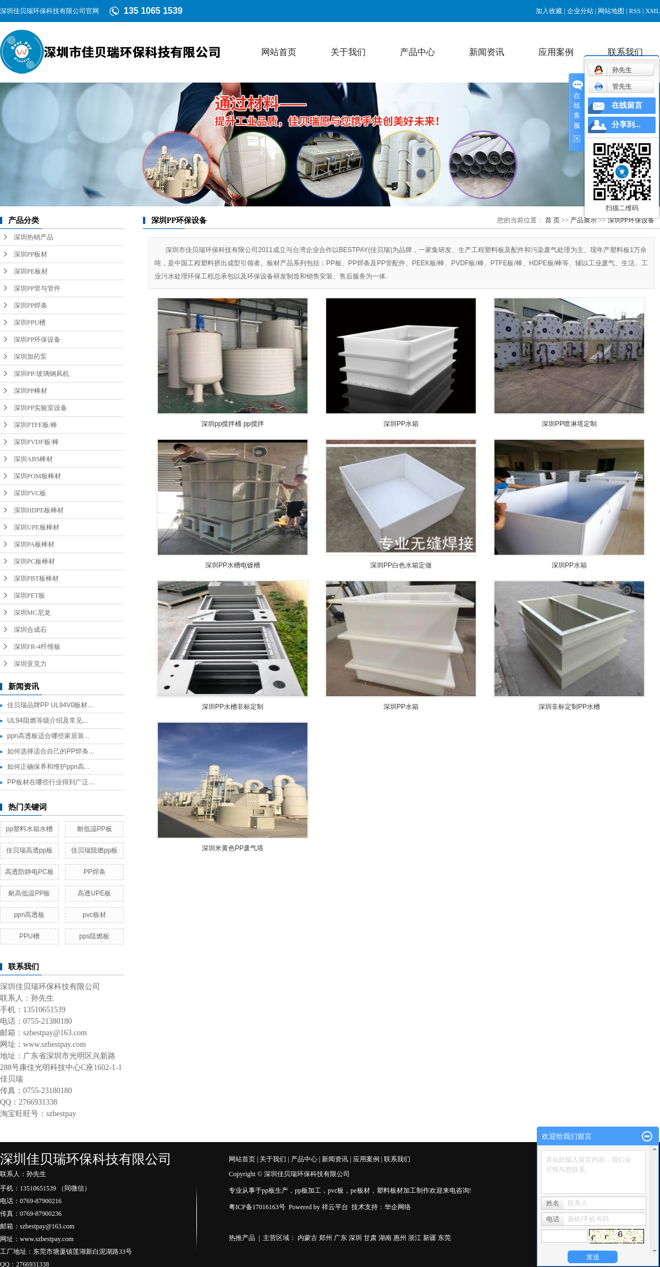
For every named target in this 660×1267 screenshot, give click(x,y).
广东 (340, 1238)
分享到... (626, 125)
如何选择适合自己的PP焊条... (50, 751)
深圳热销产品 (33, 237)
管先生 (613, 86)
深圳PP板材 (30, 254)
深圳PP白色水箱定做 (401, 565)
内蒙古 (307, 1238)
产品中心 (417, 52)
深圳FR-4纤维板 (37, 647)
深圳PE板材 (31, 271)
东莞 (444, 1238)
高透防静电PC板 (29, 872)
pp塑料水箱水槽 (29, 829)
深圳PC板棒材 (34, 561)
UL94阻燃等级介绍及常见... (47, 720)
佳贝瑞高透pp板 (29, 850)
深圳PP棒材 (30, 391)
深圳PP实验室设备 (40, 408)
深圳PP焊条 (30, 305)
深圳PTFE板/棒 (35, 425)
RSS (635, 11)
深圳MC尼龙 (32, 612)
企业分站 (580, 11)
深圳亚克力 (30, 664)
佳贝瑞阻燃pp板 (94, 850)
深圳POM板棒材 (37, 476)
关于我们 (348, 52)
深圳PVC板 (30, 493)
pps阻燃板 (94, 936)
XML (652, 11)
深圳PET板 (29, 595)
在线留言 (627, 105)
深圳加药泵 (30, 357)
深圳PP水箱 (401, 424)
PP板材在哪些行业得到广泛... (50, 782)
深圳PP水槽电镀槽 (232, 565)
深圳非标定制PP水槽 (569, 707)
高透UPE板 (94, 893)
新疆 (429, 1238)
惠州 (399, 1238)
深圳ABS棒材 (33, 459)
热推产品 (242, 1238)
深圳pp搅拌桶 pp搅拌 (232, 424)
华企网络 (397, 1207)
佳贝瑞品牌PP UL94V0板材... (50, 705)
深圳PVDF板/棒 (36, 442)
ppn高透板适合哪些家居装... (48, 736)
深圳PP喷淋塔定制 (569, 424)
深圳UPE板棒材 (36, 527)
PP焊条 (95, 872)
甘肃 (370, 1238)
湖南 (385, 1238)
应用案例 (556, 52)
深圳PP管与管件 (37, 288)
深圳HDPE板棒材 (39, 510)
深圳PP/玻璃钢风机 (41, 374)
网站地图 (611, 11)
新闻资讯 (486, 52)
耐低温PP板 (94, 829)
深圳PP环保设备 (37, 339)
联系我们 (625, 52)
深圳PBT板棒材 (36, 578)
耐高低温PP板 (29, 893)
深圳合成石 (30, 630)
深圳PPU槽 (30, 322)
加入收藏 (549, 11)
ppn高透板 (29, 915)
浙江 (414, 1238)
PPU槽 (29, 936)
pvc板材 (94, 915)
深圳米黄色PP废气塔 (232, 848)
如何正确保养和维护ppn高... (48, 767)
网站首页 (278, 52)
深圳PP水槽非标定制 (232, 707)
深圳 (355, 1238)
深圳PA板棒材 (34, 544)
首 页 (552, 220)
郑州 (325, 1238)
